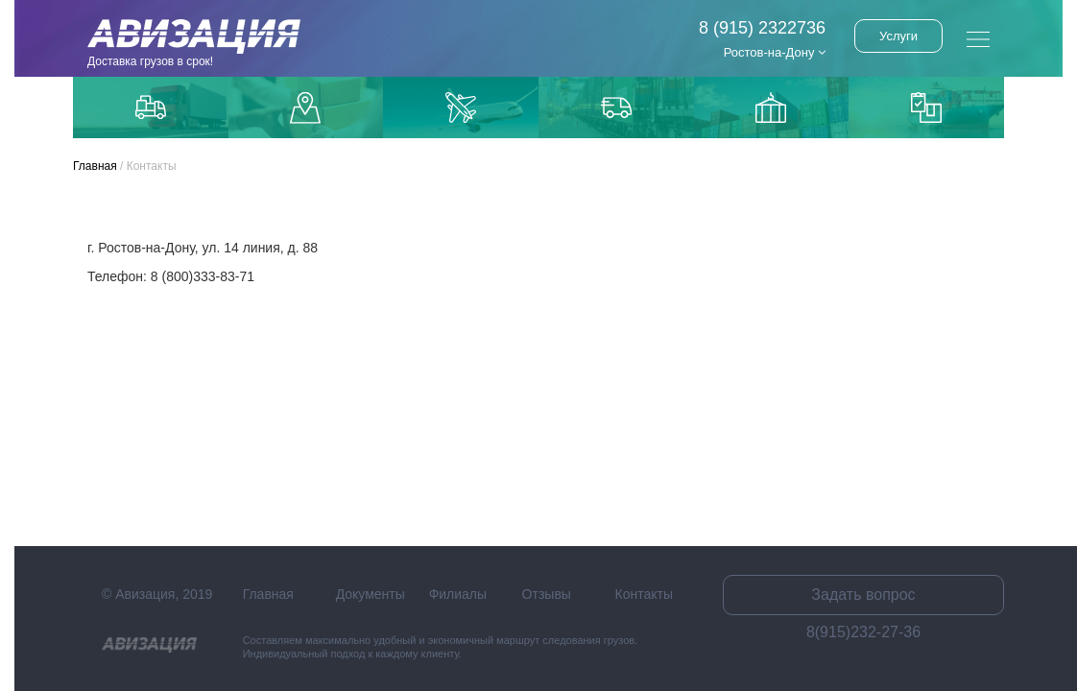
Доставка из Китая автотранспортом (616, 107)
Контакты (644, 594)
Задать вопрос (863, 594)
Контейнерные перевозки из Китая (926, 107)
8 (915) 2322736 (762, 27)
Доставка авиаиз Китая (460, 107)
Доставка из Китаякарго (770, 107)
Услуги (898, 36)
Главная (95, 166)
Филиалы (458, 594)
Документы (370, 594)
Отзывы (546, 594)
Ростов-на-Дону (775, 52)
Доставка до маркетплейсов (305, 108)
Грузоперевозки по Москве (150, 107)
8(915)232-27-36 (863, 632)
